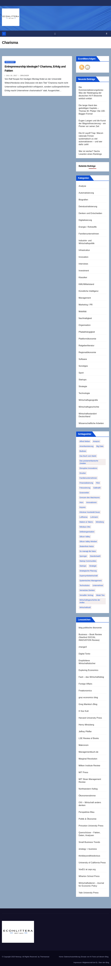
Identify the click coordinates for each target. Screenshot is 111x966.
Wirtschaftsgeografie (88, 400)
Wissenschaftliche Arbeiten (91, 423)
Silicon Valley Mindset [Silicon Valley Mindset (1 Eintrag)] (88, 541)
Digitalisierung (85, 220)
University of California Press (92, 863)
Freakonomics (85, 691)
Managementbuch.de (88, 752)
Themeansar (44, 957)
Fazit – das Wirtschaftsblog (91, 677)
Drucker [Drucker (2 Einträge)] (83, 473)
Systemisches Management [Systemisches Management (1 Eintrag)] (91, 581)
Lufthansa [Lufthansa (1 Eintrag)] (84, 517)
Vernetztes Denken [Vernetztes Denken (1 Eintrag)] (87, 590)
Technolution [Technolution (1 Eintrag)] (85, 585)
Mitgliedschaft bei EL (90, 962)
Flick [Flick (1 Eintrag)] (98, 483)
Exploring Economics (88, 670)
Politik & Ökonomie (87, 819)
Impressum (78, 962)
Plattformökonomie (87, 339)
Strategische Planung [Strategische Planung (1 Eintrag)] (88, 571)
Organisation (85, 325)
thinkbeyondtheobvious (89, 856)
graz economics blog (88, 697)
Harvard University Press (90, 718)
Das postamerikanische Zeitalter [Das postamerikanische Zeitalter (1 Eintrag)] (89, 462)
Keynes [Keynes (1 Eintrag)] (83, 507)
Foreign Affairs (85, 684)
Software (83, 359)
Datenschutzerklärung (72, 957)
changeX (83, 647)
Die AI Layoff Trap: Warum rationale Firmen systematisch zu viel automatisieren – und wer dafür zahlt (91, 138)
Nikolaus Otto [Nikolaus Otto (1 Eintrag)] (85, 527)
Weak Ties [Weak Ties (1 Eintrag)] (100, 595)
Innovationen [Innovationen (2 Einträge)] (91, 502)
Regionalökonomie (87, 352)
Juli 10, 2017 (11, 75)
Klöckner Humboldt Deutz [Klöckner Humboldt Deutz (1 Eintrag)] (90, 512)
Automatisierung (86, 193)
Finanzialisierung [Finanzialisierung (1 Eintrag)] (86, 483)
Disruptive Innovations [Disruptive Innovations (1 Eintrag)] (88, 468)
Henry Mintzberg (86, 725)
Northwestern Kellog (88, 789)
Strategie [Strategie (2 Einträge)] (92, 566)
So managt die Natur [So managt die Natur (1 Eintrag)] (88, 551)
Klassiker (83, 277)
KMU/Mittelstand (86, 284)
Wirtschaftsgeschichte (89, 407)
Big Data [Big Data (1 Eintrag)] (99, 446)
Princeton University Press (91, 826)
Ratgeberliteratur (86, 345)
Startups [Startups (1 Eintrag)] (83, 566)
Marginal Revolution (88, 759)
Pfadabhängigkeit (87, 332)
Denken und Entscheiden (90, 213)
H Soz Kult (84, 711)
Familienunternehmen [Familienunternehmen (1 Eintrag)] (88, 478)
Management (10, 62)
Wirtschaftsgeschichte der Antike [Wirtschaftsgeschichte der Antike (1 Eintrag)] (90, 601)
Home (61, 957)
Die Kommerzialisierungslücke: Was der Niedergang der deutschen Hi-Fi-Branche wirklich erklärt (91, 93)
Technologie (84, 393)
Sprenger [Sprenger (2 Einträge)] (83, 556)
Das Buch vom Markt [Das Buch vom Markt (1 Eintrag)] (88, 456)
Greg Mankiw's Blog (88, 704)
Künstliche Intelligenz (89, 291)
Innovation (83, 257)
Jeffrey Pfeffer (85, 731)
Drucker (24, 75)
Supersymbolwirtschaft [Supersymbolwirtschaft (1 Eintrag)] (89, 576)
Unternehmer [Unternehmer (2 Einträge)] (98, 585)
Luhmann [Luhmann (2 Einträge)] (94, 517)
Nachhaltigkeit (85, 318)
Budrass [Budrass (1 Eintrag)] (83, 451)
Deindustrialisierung (88, 206)
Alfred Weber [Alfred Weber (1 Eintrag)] (85, 441)
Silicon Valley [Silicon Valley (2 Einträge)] (85, 537)
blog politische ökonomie (90, 628)
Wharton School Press (89, 876)
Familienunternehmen (89, 234)
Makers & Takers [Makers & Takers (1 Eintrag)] (86, 522)
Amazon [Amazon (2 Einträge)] (96, 441)
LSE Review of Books (89, 738)
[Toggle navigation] (55, 34)
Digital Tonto (84, 654)
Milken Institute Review (89, 765)
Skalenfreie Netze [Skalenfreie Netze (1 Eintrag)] (87, 546)
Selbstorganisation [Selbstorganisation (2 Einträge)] (87, 532)
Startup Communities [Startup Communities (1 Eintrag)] (88, 561)
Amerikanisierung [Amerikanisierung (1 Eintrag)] (86, 446)
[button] (106, 34)
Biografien (83, 200)
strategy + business (88, 849)
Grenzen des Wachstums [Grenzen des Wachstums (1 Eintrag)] (90, 497)
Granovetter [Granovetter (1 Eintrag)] (84, 493)
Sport (81, 373)
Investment (84, 271)
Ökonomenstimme (87, 796)
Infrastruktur (84, 250)
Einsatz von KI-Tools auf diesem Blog (94, 957)
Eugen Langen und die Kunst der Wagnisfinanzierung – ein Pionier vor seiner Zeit (92, 123)
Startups (82, 380)
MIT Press (83, 772)
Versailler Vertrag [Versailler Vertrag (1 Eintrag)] (86, 595)
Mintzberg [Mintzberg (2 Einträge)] (100, 522)
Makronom (84, 745)
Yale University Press (89, 893)
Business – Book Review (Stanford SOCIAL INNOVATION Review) (90, 637)
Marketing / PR (86, 305)
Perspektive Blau (86, 812)
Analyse (82, 186)
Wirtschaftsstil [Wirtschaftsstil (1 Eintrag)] (85, 607)
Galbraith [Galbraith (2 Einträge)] (97, 488)
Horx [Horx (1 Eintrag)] (81, 502)
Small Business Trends (89, 842)
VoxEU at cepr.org (87, 869)
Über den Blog (103, 962)
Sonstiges (83, 366)
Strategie (83, 386)
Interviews (83, 264)
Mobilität (82, 311)
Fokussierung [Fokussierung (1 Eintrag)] (85, 488)
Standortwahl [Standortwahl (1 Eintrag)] (95, 556)
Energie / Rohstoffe (88, 227)
